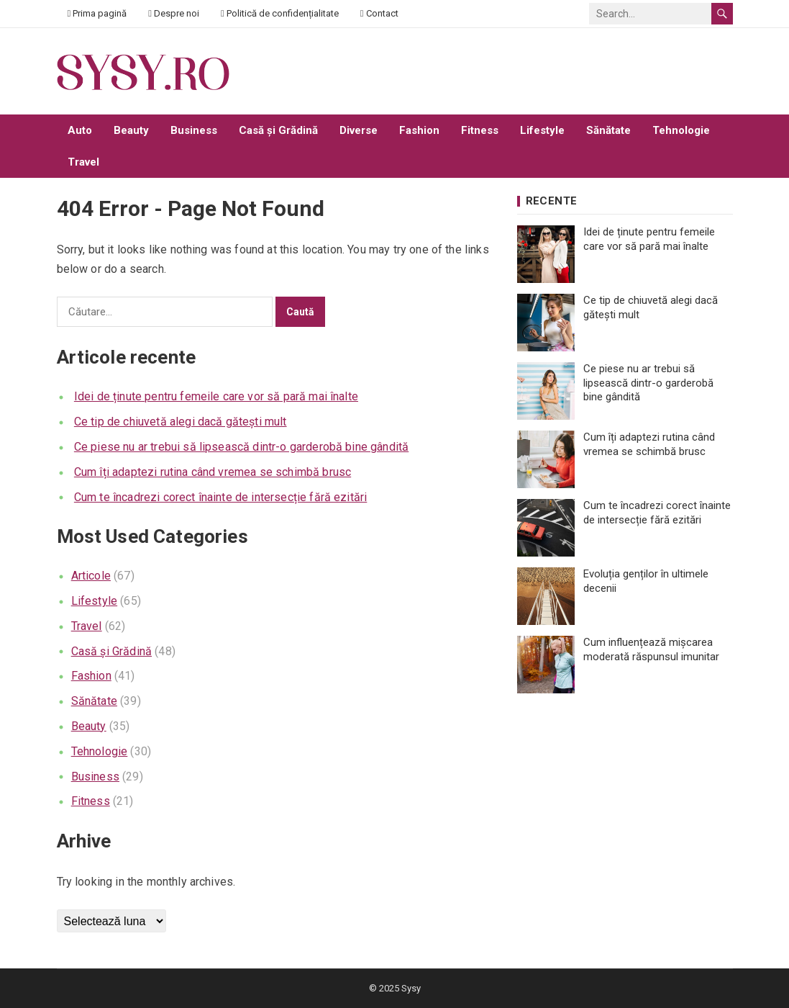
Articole (91, 575)
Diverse (358, 130)
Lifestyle (542, 130)
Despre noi (173, 13)
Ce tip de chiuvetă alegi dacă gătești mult (180, 421)
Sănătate (608, 130)
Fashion (419, 130)
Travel (83, 162)
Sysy (411, 988)
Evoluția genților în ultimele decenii (645, 581)
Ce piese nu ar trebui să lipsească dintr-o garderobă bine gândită (241, 447)
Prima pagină (97, 13)
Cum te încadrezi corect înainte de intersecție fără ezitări (220, 497)
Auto (80, 130)
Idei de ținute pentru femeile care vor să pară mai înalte (216, 396)
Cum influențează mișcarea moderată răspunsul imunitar (651, 649)
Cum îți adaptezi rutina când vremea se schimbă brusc (212, 472)
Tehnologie (681, 130)
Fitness (479, 130)
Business (193, 130)
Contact (379, 13)
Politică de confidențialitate (280, 13)
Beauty (131, 130)
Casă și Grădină (278, 130)
